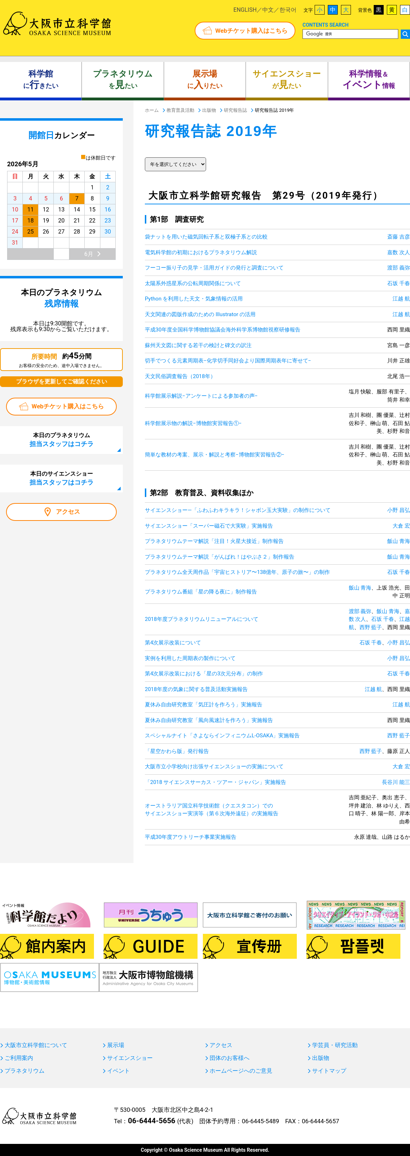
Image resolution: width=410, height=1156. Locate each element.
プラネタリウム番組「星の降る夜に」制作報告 (201, 592)
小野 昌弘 (398, 510)
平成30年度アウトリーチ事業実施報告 (190, 837)
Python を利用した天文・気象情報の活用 (194, 298)
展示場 (115, 1045)
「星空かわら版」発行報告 (177, 751)
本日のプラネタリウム (62, 440)
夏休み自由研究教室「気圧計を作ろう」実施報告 (203, 704)
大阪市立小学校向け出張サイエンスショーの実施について (214, 766)
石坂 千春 (398, 283)
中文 (268, 9)
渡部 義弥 (398, 268)
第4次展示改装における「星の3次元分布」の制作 (204, 673)
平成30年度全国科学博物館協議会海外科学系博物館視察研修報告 (222, 329)
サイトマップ (329, 1071)
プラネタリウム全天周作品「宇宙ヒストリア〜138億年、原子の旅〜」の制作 (237, 572)
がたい (287, 79)
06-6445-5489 (260, 1121)
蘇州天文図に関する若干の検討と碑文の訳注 (198, 345)
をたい (123, 79)
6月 (88, 254)
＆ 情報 (368, 79)
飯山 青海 (398, 541)
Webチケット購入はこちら (251, 30)
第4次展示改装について (173, 642)
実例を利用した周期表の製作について (190, 658)
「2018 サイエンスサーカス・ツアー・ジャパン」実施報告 (215, 782)
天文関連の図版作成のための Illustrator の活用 (200, 314)
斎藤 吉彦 (398, 237)
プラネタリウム (24, 1071)
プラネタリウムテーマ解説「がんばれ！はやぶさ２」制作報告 (219, 557)
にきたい (40, 79)
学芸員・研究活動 (335, 1045)
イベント (118, 1071)
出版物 (320, 1058)
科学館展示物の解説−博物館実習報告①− (193, 423)
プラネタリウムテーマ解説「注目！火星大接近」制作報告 (214, 541)
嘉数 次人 (398, 252)
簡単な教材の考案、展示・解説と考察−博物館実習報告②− (214, 454)
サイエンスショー (130, 1058)
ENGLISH (245, 9)
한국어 (287, 9)
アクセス (68, 511)
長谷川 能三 (396, 782)
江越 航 (401, 298)
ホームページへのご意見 (241, 1071)
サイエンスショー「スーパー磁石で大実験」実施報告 (209, 526)
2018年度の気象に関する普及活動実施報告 (196, 689)
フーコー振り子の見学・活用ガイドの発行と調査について (214, 268)
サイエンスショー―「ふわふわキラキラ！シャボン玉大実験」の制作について (238, 510)
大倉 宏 (401, 526)
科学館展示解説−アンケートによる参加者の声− (201, 396)
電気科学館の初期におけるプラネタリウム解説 (201, 252)
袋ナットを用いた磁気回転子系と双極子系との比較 (206, 237)
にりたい (204, 79)
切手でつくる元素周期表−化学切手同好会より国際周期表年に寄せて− (228, 360)
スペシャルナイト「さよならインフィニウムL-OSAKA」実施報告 (222, 735)
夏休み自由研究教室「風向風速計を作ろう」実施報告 (209, 720)
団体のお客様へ (229, 1058)
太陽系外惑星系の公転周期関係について (193, 283)
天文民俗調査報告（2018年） (180, 376)
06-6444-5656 (151, 1120)
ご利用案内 (19, 1058)
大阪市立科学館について (36, 1045)
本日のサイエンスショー (62, 478)
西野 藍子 (370, 627)
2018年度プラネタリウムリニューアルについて (201, 619)
